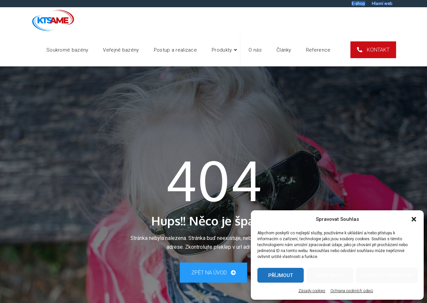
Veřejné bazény (121, 50)
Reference (318, 50)
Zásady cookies (311, 291)
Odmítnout (330, 275)
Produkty (222, 50)
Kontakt (378, 50)
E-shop (358, 3)
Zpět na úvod (213, 272)
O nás (255, 50)
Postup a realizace (175, 50)
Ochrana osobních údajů (351, 291)
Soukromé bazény (67, 50)
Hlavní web (382, 3)
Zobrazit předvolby (387, 275)
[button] (414, 219)
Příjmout (280, 275)
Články (283, 50)
